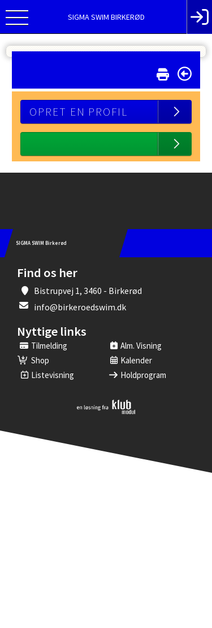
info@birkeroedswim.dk (80, 307)
